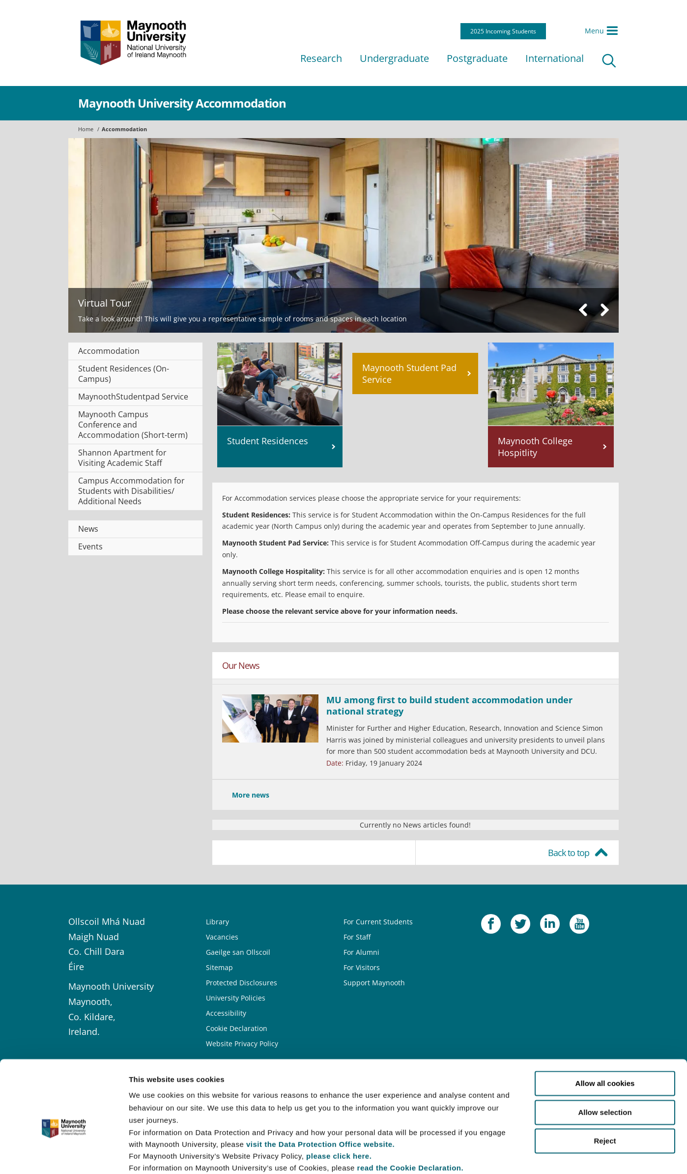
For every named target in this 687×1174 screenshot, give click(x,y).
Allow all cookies (605, 1031)
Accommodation (124, 129)
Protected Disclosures (241, 982)
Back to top (568, 853)
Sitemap (219, 967)
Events (90, 546)
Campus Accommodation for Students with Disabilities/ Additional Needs (131, 491)
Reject (605, 1088)
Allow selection (604, 1059)
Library (217, 921)
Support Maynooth (374, 982)
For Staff (357, 937)
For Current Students (378, 921)
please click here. (339, 1103)
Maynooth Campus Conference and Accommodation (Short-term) (133, 424)
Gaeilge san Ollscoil (238, 952)
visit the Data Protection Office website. (320, 1091)
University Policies (235, 997)
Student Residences (267, 441)
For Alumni (361, 952)
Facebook (491, 926)
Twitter (520, 926)
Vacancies (222, 937)
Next (604, 309)
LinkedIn (550, 926)
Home (85, 129)
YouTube (579, 926)
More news (250, 795)
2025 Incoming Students (503, 31)
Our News (240, 665)
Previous (583, 309)
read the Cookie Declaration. (410, 1115)
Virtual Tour (104, 303)
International (554, 58)
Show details (516, 1154)
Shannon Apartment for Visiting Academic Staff (122, 457)
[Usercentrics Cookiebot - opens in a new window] (64, 1154)
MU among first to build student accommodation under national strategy (449, 705)
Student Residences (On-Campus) (123, 373)
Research (321, 58)
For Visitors (362, 967)
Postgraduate (477, 58)
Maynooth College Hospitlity (535, 446)
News (88, 528)
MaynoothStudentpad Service (133, 396)
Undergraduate (394, 58)
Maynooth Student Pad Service (409, 373)
